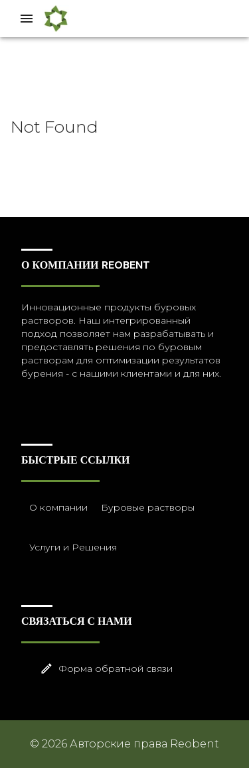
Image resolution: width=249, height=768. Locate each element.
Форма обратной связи (132, 669)
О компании (57, 507)
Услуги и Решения (71, 547)
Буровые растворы (146, 507)
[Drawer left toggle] (26, 18)
